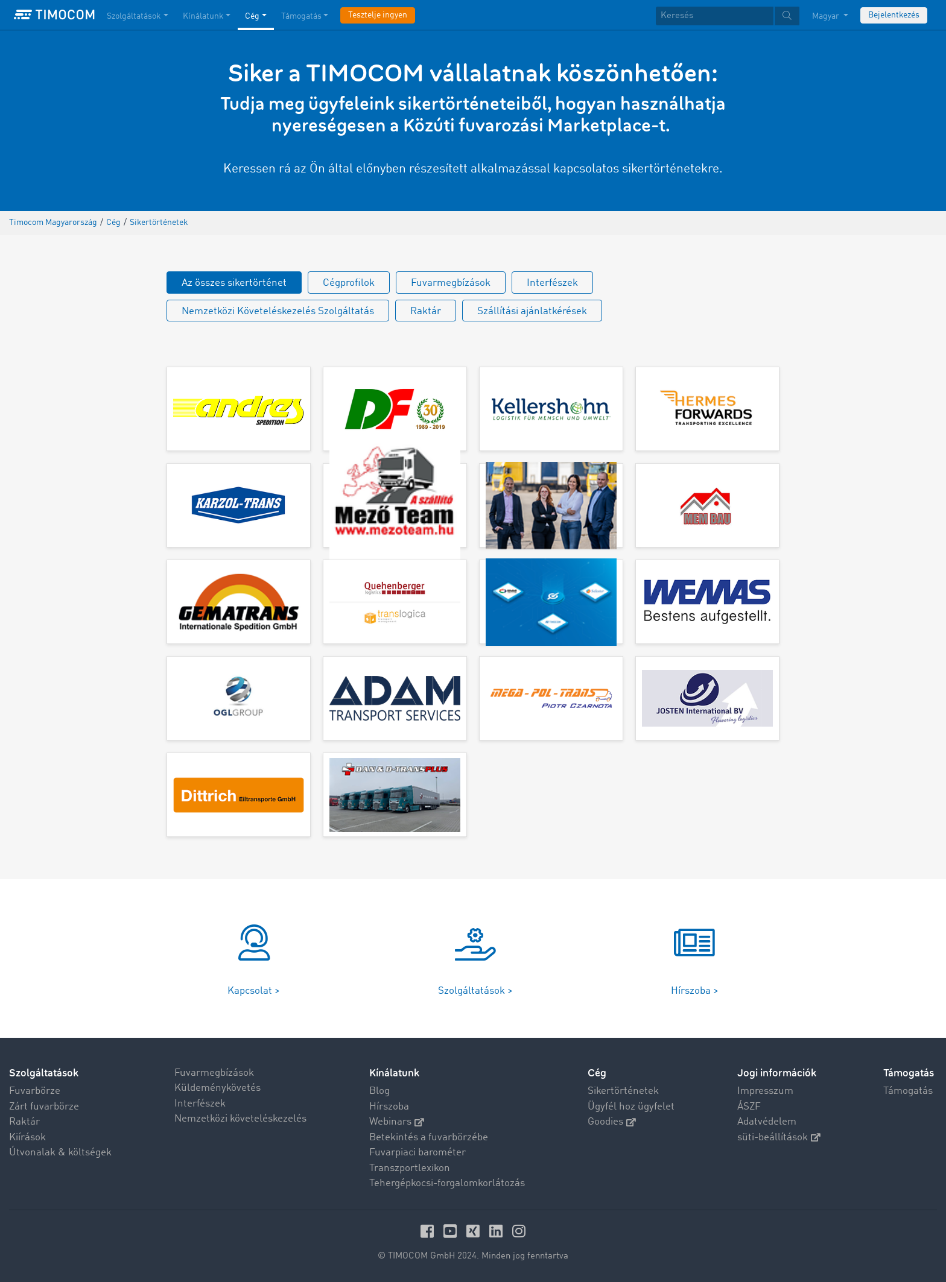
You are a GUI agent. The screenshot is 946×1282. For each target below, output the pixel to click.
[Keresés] (714, 16)
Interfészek (552, 283)
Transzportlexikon (409, 1168)
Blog (379, 1091)
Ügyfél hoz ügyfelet (631, 1107)
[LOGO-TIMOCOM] (54, 15)
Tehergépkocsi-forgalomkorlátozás (447, 1183)
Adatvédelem (766, 1122)
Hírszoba (389, 1107)
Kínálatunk (394, 1073)
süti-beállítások (779, 1137)
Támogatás (908, 1091)
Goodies (612, 1122)
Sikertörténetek (623, 1091)
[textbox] (727, 16)
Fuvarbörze (34, 1091)
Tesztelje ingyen (377, 15)
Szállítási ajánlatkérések (532, 311)
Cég (597, 1073)
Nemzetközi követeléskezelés (240, 1119)
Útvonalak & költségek (60, 1153)
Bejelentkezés (893, 15)
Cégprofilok (349, 283)
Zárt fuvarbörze (44, 1107)
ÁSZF (749, 1107)
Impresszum (765, 1091)
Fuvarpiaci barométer (417, 1153)
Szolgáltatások (43, 1073)
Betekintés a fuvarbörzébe (428, 1137)
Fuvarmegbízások (450, 283)
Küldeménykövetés (217, 1088)
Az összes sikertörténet (234, 283)
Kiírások (27, 1137)
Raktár (425, 311)
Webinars (396, 1122)
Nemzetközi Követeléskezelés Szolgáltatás (278, 311)
